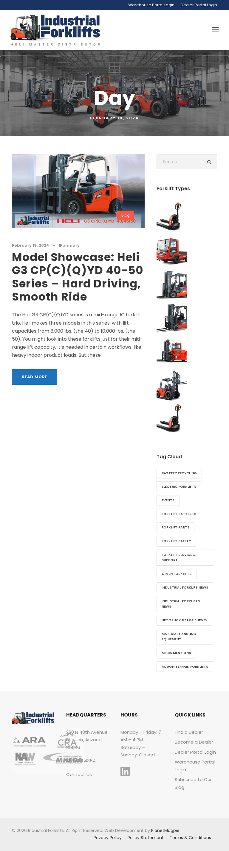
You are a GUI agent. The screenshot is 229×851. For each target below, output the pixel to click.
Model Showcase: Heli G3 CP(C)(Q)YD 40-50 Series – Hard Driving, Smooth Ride (77, 276)
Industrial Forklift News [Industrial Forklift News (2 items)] (185, 587)
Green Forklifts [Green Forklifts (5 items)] (176, 573)
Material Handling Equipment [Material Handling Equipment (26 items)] (179, 636)
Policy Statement (146, 838)
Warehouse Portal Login (151, 5)
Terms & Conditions (190, 838)
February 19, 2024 (30, 245)
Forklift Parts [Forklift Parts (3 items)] (175, 527)
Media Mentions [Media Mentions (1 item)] (176, 652)
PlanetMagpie (165, 830)
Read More (34, 377)
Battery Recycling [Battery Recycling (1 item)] (179, 473)
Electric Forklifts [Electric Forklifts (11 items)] (179, 486)
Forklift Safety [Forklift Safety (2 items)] (176, 541)
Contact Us (79, 774)
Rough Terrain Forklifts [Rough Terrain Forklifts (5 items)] (185, 666)
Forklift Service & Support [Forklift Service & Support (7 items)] (179, 557)
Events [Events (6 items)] (168, 500)
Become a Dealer (194, 742)
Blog (125, 215)
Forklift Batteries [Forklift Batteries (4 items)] (179, 513)
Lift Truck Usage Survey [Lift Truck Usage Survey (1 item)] (184, 620)
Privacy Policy (108, 838)
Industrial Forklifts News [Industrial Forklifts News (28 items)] (181, 604)
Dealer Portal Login (199, 5)
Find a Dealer (189, 732)
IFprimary (69, 245)
